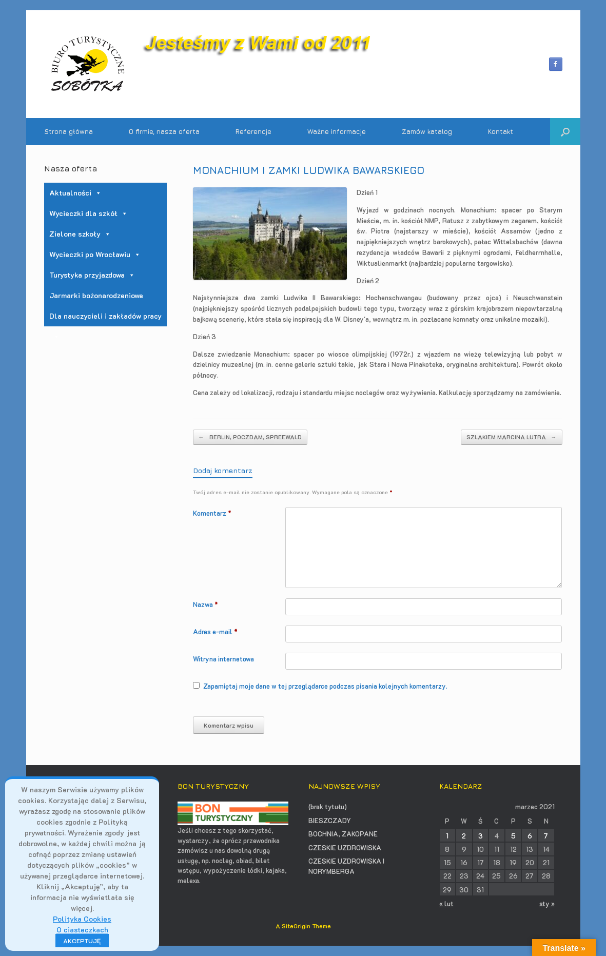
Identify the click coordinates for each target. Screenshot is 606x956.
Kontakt (500, 131)
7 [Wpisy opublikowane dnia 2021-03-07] (546, 835)
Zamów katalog (427, 131)
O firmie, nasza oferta (164, 131)
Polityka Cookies (82, 919)
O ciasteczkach (82, 929)
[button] (565, 131)
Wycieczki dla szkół (88, 213)
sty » (547, 903)
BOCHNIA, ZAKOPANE (343, 833)
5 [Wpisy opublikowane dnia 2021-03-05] (513, 835)
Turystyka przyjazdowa (92, 275)
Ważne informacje (336, 131)
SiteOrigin (296, 926)
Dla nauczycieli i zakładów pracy (105, 318)
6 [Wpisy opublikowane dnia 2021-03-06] (529, 835)
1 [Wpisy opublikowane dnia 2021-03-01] (447, 835)
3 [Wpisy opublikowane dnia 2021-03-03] (480, 835)
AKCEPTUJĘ (82, 941)
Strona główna (68, 131)
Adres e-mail (215, 631)
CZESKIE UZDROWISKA (344, 847)
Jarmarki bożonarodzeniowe (96, 295)
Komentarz (212, 513)
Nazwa (205, 604)
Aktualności (75, 193)
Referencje (253, 131)
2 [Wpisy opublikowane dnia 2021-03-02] (464, 835)
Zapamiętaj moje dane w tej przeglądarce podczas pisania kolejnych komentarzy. (325, 685)
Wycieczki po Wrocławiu (95, 254)
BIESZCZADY (329, 820)
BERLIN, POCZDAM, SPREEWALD (250, 437)
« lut (446, 903)
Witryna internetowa (223, 658)
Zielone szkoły (80, 234)
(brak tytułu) (327, 806)
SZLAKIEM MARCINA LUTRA (511, 437)
